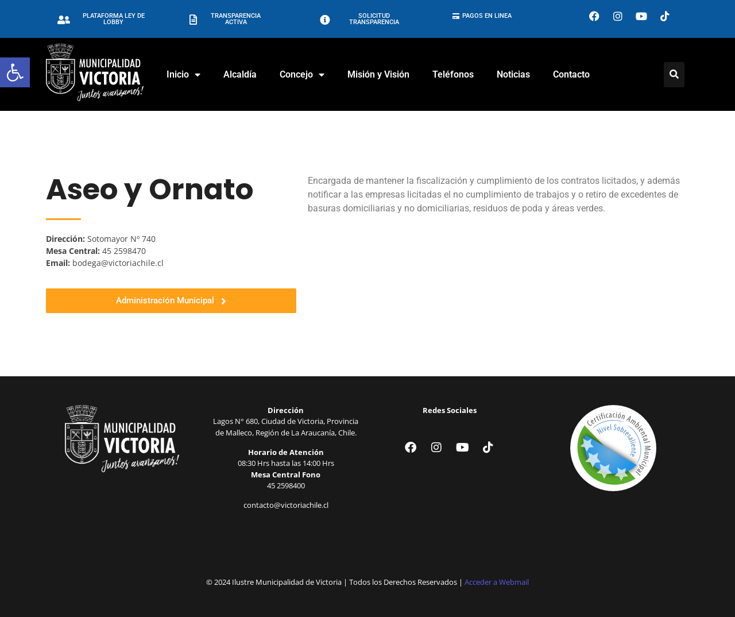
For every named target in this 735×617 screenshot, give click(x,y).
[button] (15, 72)
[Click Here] (674, 74)
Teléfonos (453, 74)
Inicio (183, 74)
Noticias (513, 74)
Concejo (302, 74)
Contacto (571, 74)
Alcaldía (240, 74)
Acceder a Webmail (497, 582)
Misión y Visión (378, 74)
